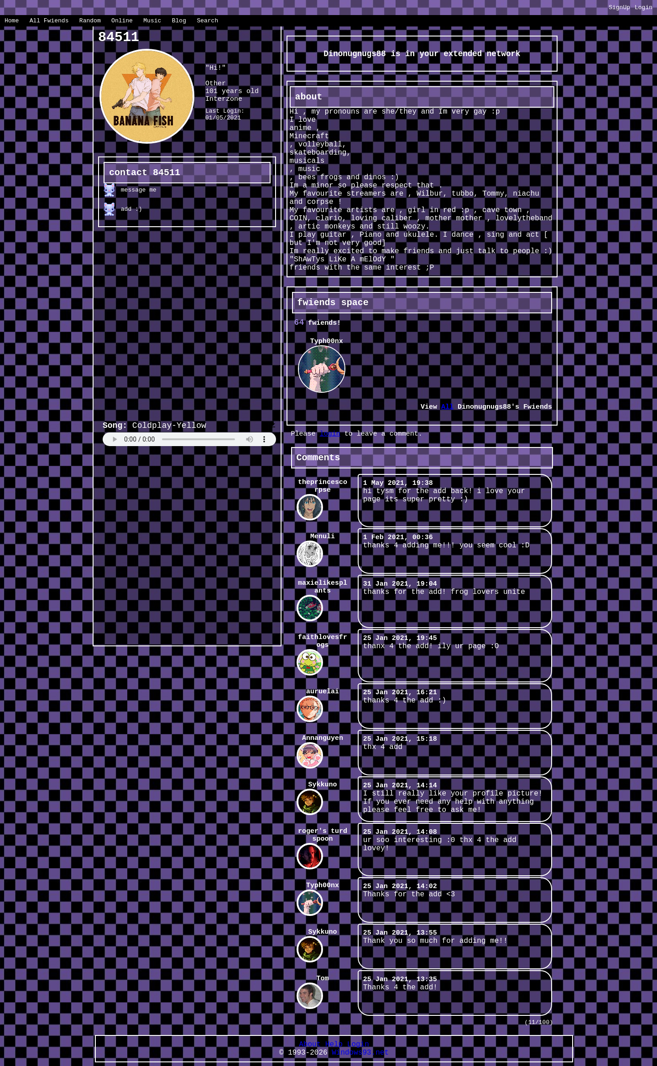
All (49, 20)
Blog (179, 20)
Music (152, 20)
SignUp (619, 7)
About (310, 1044)
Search (207, 20)
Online (122, 20)
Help (334, 1044)
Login (643, 7)
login (330, 434)
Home (12, 20)
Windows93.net (360, 1053)
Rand (90, 20)
